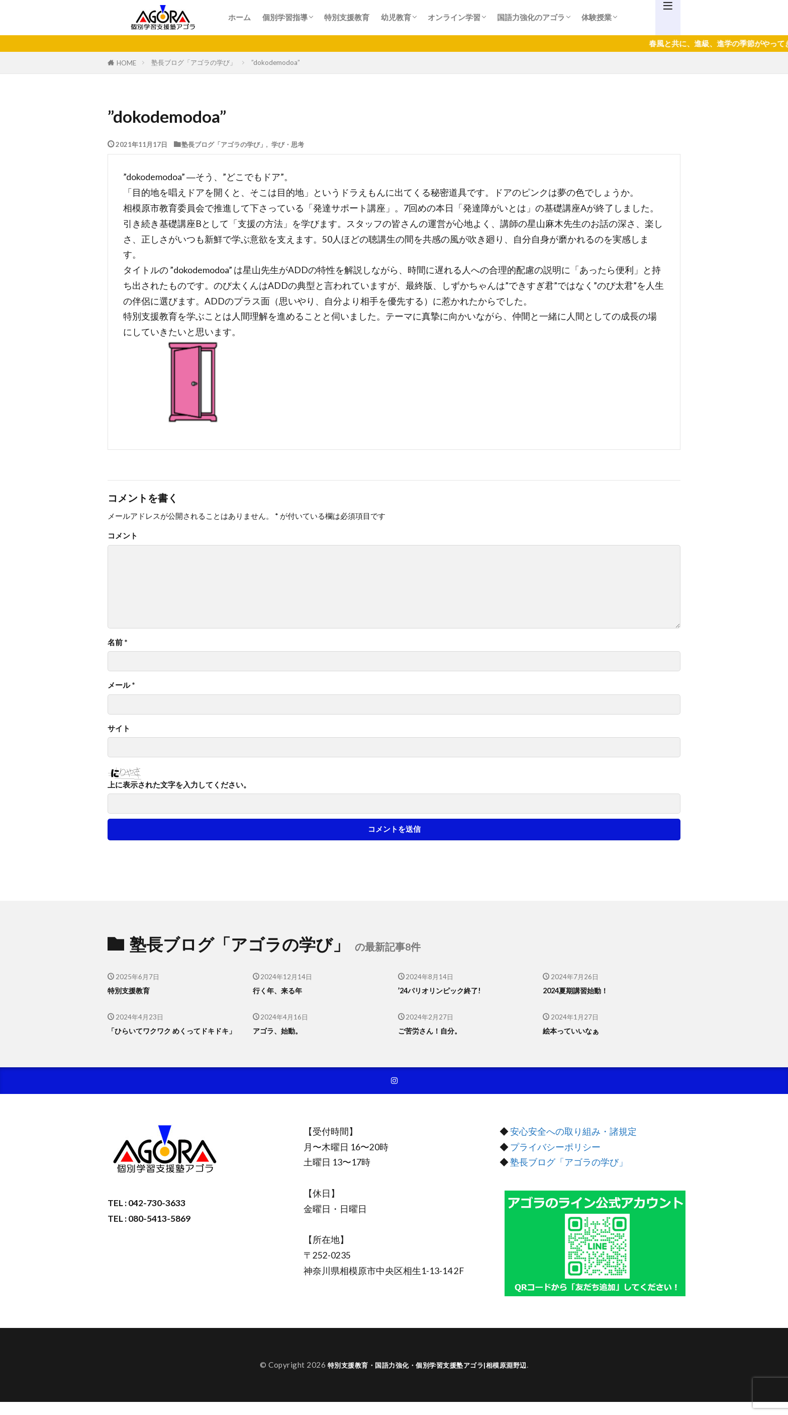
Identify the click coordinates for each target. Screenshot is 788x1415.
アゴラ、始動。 (283, 1031)
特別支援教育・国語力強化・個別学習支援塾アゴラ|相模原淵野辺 (427, 1377)
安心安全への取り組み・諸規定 (573, 1145)
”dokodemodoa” (275, 62)
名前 (118, 642)
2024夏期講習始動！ (583, 990)
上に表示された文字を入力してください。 (179, 785)
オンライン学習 (454, 17)
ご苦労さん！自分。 (436, 1031)
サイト (119, 728)
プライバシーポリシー (555, 1160)
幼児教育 (396, 17)
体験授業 (596, 17)
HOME (126, 62)
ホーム (239, 17)
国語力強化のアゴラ (531, 17)
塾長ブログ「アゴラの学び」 (193, 62)
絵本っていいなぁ (577, 1031)
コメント (123, 535)
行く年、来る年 (283, 990)
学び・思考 (287, 144)
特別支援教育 (346, 17)
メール (121, 685)
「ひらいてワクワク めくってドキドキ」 (172, 1037)
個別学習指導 (285, 17)
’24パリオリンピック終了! (448, 990)
